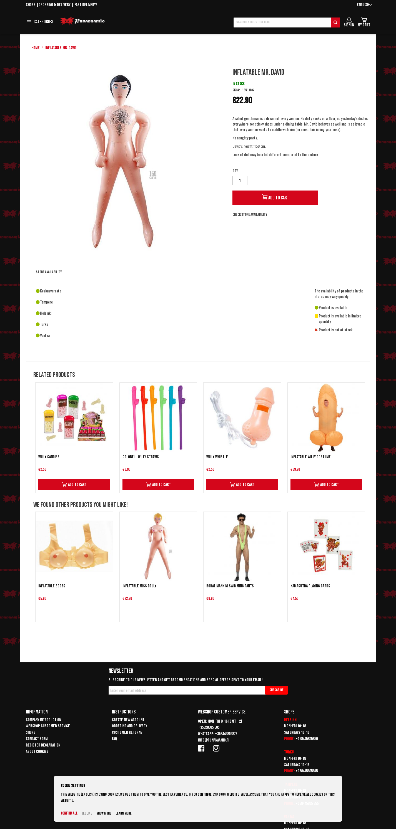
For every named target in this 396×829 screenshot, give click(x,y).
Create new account (128, 720)
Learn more (124, 813)
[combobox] (287, 22)
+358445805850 (306, 739)
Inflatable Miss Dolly (139, 586)
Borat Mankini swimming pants (230, 586)
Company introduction (43, 720)
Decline (86, 813)
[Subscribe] (276, 690)
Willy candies (48, 457)
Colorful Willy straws (140, 457)
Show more (103, 813)
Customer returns (127, 732)
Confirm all (69, 813)
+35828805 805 (208, 727)
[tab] (49, 272)
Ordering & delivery (55, 4)
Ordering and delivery (129, 726)
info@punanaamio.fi (213, 740)
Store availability (49, 272)
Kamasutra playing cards (310, 586)
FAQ (114, 739)
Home (35, 48)
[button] (364, 5)
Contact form (37, 739)
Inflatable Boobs (51, 586)
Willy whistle (217, 457)
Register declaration (43, 745)
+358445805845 (306, 771)
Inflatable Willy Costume (310, 457)
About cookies (37, 751)
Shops (31, 4)
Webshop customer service (48, 726)
